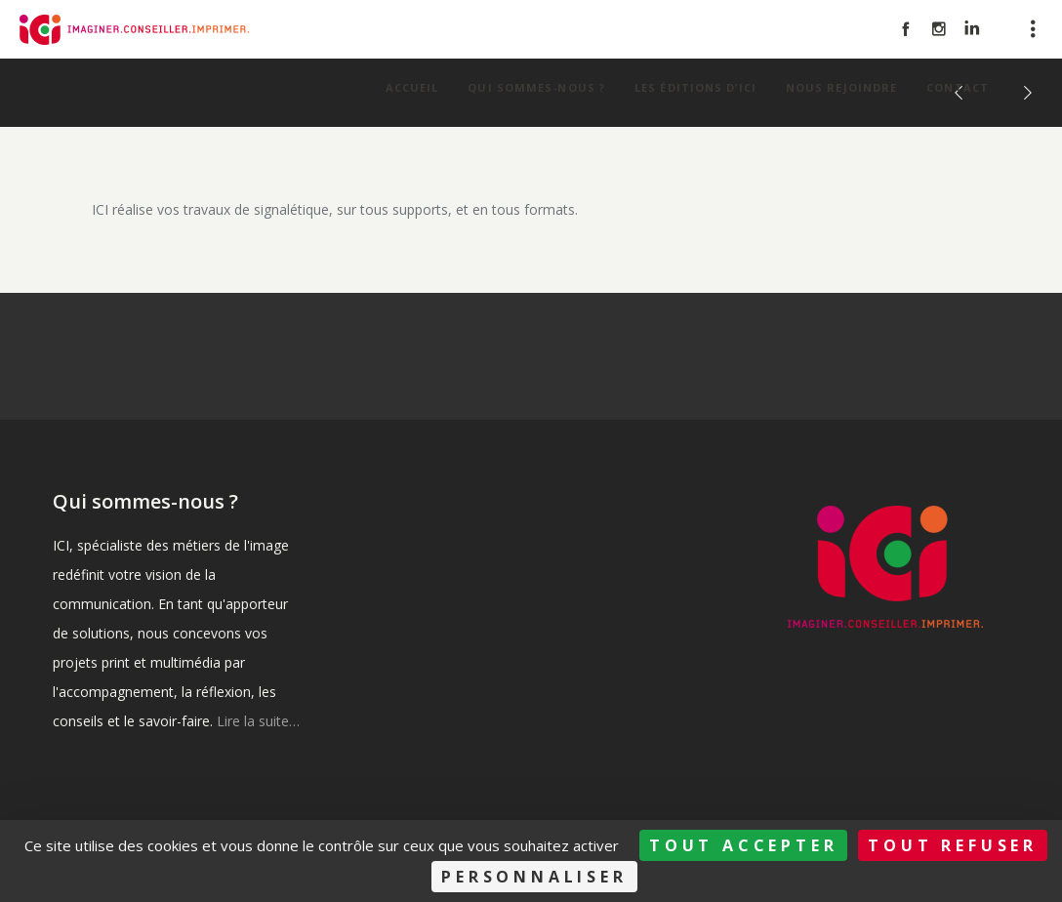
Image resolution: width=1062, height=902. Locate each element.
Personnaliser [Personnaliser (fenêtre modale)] (534, 876)
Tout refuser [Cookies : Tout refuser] (953, 845)
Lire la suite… (258, 721)
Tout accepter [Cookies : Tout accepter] (743, 845)
